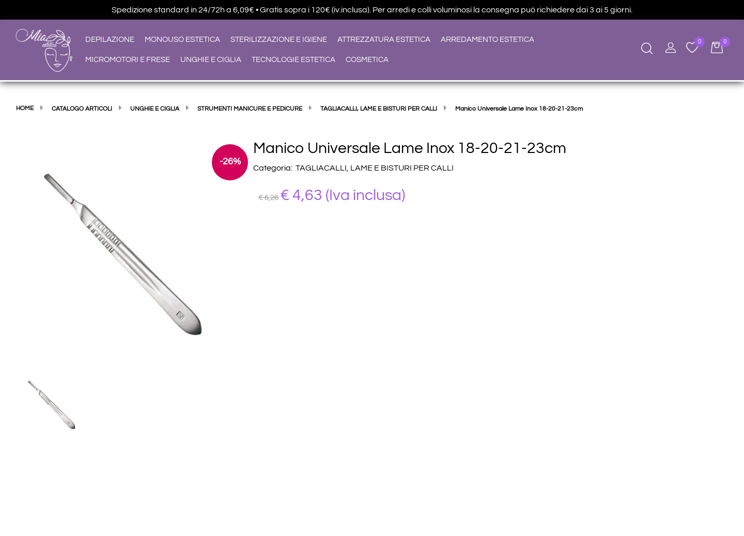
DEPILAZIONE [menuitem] (109, 39)
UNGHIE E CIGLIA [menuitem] (210, 60)
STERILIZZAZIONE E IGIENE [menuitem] (278, 39)
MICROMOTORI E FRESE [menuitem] (127, 60)
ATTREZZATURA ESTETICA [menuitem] (383, 39)
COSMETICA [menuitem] (367, 60)
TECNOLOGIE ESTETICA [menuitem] (293, 60)
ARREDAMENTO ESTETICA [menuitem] (487, 39)
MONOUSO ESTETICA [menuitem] (182, 39)
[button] (129, 252)
